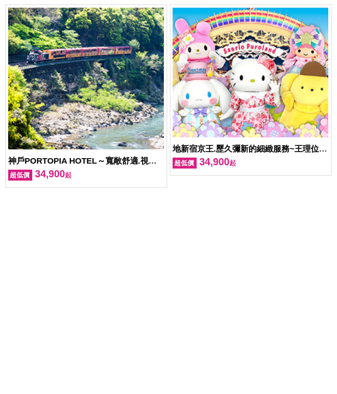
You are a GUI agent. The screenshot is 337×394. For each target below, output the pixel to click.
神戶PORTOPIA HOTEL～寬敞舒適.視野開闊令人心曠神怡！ (119, 160)
